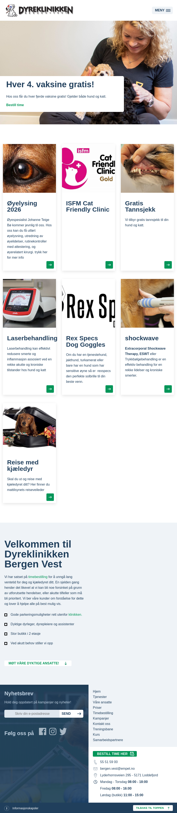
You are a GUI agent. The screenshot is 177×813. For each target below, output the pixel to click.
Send (66, 713)
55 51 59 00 (109, 762)
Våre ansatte (102, 702)
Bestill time (15, 105)
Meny (160, 10)
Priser (97, 707)
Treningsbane (103, 729)
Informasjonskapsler (25, 808)
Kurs (96, 734)
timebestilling (37, 577)
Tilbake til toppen (150, 807)
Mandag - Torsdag (124, 782)
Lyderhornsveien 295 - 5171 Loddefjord (129, 775)
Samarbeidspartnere (108, 740)
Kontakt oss (101, 724)
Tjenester (100, 697)
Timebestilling (103, 713)
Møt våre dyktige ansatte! (33, 663)
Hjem (97, 691)
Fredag (115, 788)
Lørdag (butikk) (121, 795)
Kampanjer (101, 718)
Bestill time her (112, 754)
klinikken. (75, 614)
